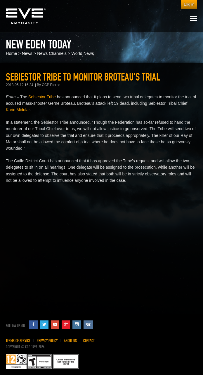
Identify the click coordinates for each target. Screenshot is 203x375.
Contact (89, 340)
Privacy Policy (47, 340)
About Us (70, 340)
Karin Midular (18, 109)
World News (82, 53)
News (27, 53)
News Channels (52, 53)
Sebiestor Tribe (42, 97)
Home (11, 53)
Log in (189, 4)
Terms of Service (18, 340)
